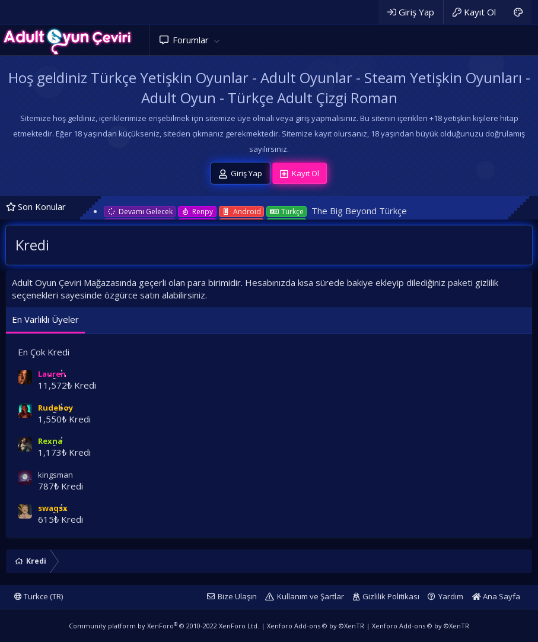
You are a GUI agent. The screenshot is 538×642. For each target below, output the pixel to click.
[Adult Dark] (518, 12)
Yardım (450, 596)
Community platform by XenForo (164, 625)
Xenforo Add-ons (315, 625)
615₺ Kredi (60, 519)
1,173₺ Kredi (64, 452)
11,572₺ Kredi (67, 385)
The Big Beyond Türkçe (359, 211)
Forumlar (191, 40)
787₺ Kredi (60, 486)
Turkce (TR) (38, 596)
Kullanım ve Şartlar (310, 596)
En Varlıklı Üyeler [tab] (45, 319)
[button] (216, 40)
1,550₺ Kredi (64, 419)
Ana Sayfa (496, 596)
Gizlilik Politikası (390, 596)
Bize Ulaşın (237, 596)
